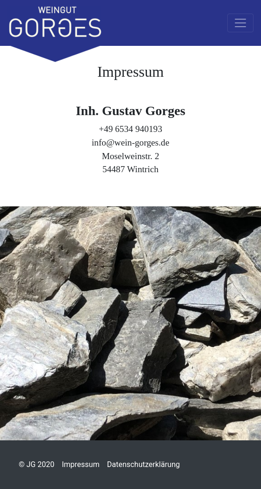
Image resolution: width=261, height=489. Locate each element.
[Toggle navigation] (240, 23)
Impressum (81, 464)
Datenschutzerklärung (143, 464)
